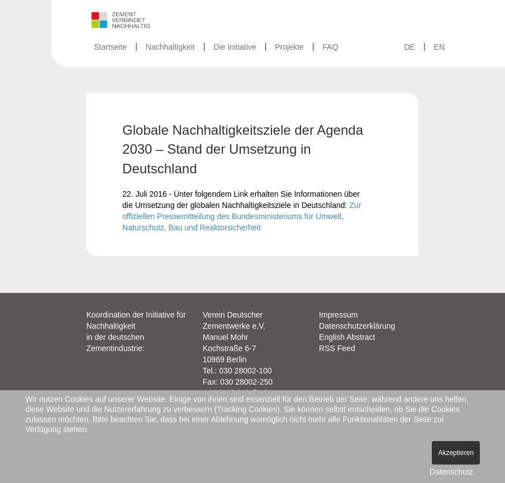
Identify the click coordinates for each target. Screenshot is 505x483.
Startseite (110, 46)
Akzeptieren (455, 453)
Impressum (338, 314)
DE (409, 46)
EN (439, 46)
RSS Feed (337, 348)
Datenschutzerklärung (357, 325)
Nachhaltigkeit (170, 46)
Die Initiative (234, 46)
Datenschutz (451, 471)
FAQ (330, 46)
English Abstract (347, 337)
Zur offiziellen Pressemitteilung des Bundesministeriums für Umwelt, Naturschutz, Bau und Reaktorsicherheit (241, 216)
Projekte (289, 46)
